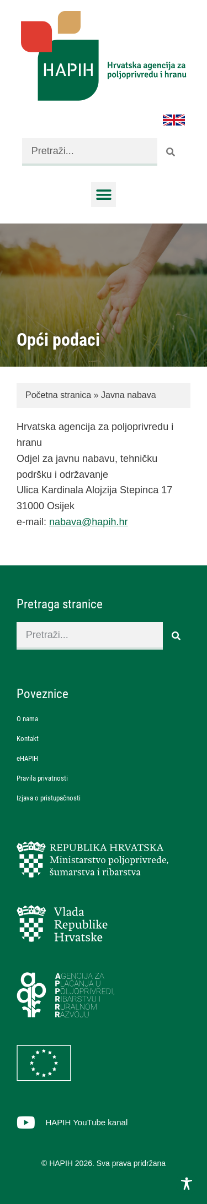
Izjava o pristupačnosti (49, 798)
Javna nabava (128, 395)
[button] (103, 194)
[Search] (171, 152)
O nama (27, 719)
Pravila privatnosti (42, 778)
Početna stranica (58, 395)
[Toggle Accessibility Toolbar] (186, 1184)
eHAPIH (27, 758)
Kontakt (28, 738)
